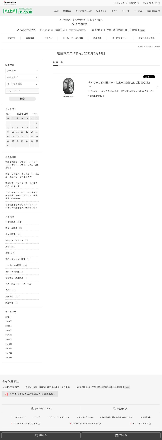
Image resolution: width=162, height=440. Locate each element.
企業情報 (147, 417)
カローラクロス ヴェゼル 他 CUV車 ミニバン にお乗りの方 (22, 175)
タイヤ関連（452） (14, 221)
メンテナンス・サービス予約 (125, 3)
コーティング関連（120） (16, 265)
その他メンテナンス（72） (17, 240)
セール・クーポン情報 (73, 38)
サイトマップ (19, 417)
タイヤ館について (84, 11)
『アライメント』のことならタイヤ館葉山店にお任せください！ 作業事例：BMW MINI (21, 195)
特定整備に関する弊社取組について (118, 417)
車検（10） (10, 252)
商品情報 (97, 38)
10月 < (9, 113)
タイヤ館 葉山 (81, 24)
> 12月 (35, 113)
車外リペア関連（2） (14, 271)
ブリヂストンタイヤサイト (25, 423)
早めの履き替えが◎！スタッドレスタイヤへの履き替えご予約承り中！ (21, 206)
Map (142, 30)
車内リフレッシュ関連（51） (18, 259)
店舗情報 (30, 38)
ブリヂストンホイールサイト (85, 423)
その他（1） (10, 290)
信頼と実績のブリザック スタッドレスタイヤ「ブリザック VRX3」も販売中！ (21, 164)
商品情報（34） (12, 302)
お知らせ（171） (13, 296)
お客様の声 (152, 11)
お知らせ (48, 38)
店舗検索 (67, 11)
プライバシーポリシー (60, 417)
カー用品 (138, 11)
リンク (37, 417)
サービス (126, 11)
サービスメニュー (120, 38)
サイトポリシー (86, 417)
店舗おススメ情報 (146, 38)
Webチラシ (101, 11)
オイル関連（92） (13, 234)
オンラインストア (150, 3)
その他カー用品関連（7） (16, 277)
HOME (55, 11)
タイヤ (114, 11)
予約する (121, 435)
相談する (41, 435)
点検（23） (10, 246)
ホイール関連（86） (14, 227)
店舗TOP (11, 38)
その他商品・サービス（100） (19, 284)
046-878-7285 (28, 30)
